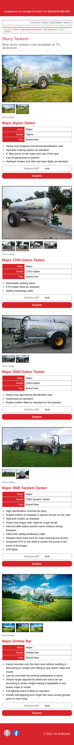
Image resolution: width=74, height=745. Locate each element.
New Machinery (50, 29)
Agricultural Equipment (31, 29)
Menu (65, 5)
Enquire (37, 175)
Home (16, 29)
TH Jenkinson (19, 6)
